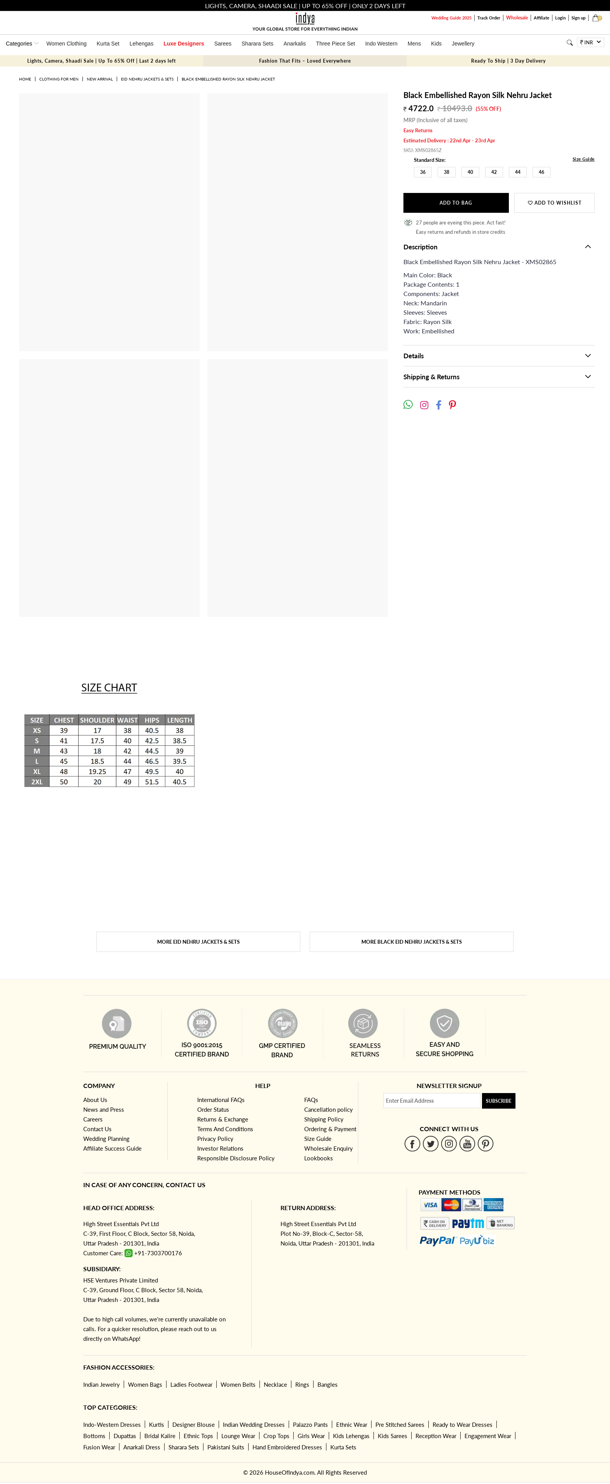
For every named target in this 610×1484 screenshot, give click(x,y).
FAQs (311, 1099)
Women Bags (145, 1384)
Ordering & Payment (330, 1128)
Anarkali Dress (141, 1447)
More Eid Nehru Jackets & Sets (198, 942)
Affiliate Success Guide (112, 1148)
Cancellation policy (328, 1109)
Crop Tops (276, 1435)
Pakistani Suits (225, 1447)
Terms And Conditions (225, 1128)
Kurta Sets (343, 1447)
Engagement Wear (488, 1435)
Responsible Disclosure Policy (236, 1158)
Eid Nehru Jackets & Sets (147, 79)
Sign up (578, 17)
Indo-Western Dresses (112, 1424)
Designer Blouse (193, 1424)
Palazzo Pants (310, 1424)
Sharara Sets (257, 43)
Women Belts (238, 1384)
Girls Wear (311, 1435)
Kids (436, 43)
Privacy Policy (215, 1138)
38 (446, 172)
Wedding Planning (106, 1138)
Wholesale (517, 18)
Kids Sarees (392, 1435)
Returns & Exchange (222, 1119)
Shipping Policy (324, 1119)
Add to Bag (456, 203)
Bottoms (94, 1435)
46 (541, 172)
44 (518, 172)
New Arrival (100, 79)
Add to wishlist (555, 203)
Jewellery (463, 43)
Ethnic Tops (198, 1435)
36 (423, 172)
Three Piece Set (335, 43)
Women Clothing (66, 43)
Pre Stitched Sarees (399, 1424)
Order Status (213, 1109)
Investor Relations (220, 1148)
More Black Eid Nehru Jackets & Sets (411, 942)
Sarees (222, 43)
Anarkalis (295, 43)
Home (25, 79)
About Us (95, 1099)
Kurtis (156, 1424)
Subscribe (499, 1101)
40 (470, 172)
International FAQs (221, 1099)
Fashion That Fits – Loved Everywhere (305, 61)
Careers (93, 1119)
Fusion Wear (99, 1447)
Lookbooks (318, 1158)
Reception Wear (435, 1435)
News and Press (103, 1109)
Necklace (275, 1384)
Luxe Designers (183, 43)
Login (560, 17)
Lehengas (142, 43)
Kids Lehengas (351, 1435)
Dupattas (125, 1435)
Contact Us (97, 1128)
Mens (414, 43)
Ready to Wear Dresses (463, 1424)
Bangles (327, 1384)
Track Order (488, 17)
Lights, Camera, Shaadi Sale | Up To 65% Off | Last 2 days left (101, 61)
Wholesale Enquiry (328, 1148)
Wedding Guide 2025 (451, 17)
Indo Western (381, 43)
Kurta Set (108, 43)
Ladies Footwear (191, 1384)
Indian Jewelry (101, 1384)
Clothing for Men (59, 79)
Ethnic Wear (351, 1424)
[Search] (569, 42)
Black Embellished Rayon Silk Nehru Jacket (228, 79)
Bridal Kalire (159, 1435)
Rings (302, 1384)
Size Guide (584, 158)
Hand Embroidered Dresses (287, 1447)
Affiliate (541, 17)
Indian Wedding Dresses (254, 1424)
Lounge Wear (238, 1435)
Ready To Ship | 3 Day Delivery (508, 61)
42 (494, 172)
